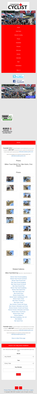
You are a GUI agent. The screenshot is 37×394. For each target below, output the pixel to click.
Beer (18, 61)
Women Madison (18, 315)
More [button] (18, 70)
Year (18, 360)
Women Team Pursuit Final (18, 280)
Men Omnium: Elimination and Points (18, 306)
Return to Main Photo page (18, 338)
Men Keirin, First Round (18, 300)
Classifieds (18, 42)
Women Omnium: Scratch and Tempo (18, 308)
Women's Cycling (18, 35)
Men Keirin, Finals (18, 302)
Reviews (18, 46)
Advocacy (18, 50)
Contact (14, 390)
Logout (31, 390)
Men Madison (18, 319)
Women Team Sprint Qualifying (18, 288)
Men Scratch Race (18, 293)
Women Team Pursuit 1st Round (18, 278)
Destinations (18, 65)
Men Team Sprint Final (18, 291)
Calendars (18, 58)
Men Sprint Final (18, 321)
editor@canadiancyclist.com (26, 151)
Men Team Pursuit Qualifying (18, 282)
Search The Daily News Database (18, 345)
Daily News (18, 31)
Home (18, 27)
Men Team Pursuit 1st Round (18, 284)
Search (18, 374)
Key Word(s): (18, 367)
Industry (18, 54)
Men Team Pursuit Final (18, 286)
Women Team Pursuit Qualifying (18, 277)
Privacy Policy (7, 390)
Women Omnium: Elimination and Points (18, 309)
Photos (18, 38)
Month (18, 353)
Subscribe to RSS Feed (23, 390)
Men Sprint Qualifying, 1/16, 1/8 (18, 317)
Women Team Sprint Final (18, 289)
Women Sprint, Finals (18, 299)
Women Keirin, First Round (18, 311)
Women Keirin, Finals (18, 313)
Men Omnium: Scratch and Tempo (18, 304)
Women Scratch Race (18, 295)
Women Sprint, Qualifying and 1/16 (18, 297)
